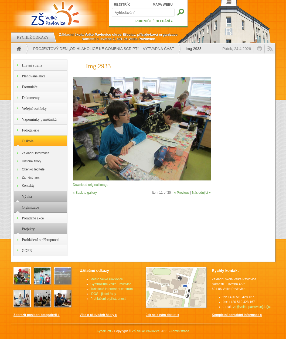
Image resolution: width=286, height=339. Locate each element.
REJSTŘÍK (122, 4)
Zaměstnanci (31, 177)
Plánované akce (33, 76)
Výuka (27, 197)
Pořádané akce (33, 218)
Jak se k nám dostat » (162, 315)
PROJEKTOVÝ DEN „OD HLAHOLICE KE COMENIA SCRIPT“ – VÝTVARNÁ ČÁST (103, 49)
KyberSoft (104, 331)
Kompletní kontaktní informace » (237, 315)
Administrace (180, 331)
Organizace (30, 207)
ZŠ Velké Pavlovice (146, 331)
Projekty (28, 229)
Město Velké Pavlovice (106, 279)
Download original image (90, 185)
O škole (27, 141)
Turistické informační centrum (111, 289)
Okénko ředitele (33, 169)
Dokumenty (31, 98)
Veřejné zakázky (34, 109)
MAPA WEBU (163, 4)
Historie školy (31, 161)
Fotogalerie (30, 130)
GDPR (27, 251)
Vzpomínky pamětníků (39, 119)
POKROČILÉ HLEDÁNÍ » (154, 21)
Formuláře (30, 87)
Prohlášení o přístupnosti (40, 240)
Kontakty (28, 185)
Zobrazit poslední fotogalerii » (36, 315)
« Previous (181, 193)
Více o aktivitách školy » (98, 315)
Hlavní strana (32, 65)
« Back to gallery (85, 193)
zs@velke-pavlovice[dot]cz (252, 307)
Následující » (201, 193)
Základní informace (35, 153)
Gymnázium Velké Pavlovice (110, 284)
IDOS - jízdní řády (103, 294)
